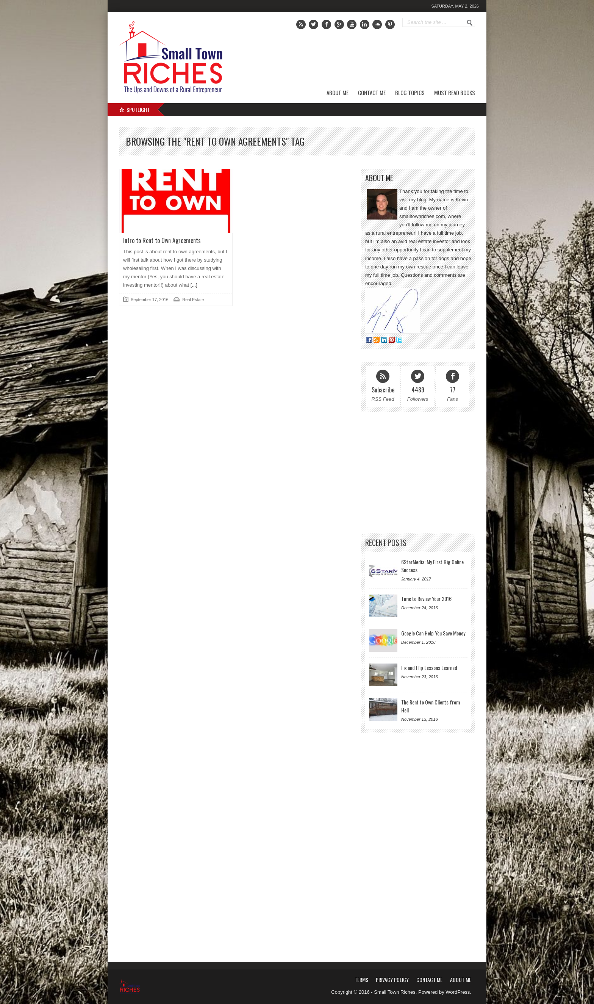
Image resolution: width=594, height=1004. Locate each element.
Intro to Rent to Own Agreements (162, 240)
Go (470, 23)
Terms (361, 980)
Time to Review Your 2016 (426, 598)
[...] (193, 285)
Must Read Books (454, 92)
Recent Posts (385, 542)
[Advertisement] (388, 58)
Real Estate (193, 299)
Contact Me (372, 92)
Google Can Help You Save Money (433, 633)
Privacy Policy (392, 980)
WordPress (458, 992)
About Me (338, 92)
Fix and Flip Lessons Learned (429, 667)
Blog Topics (410, 92)
